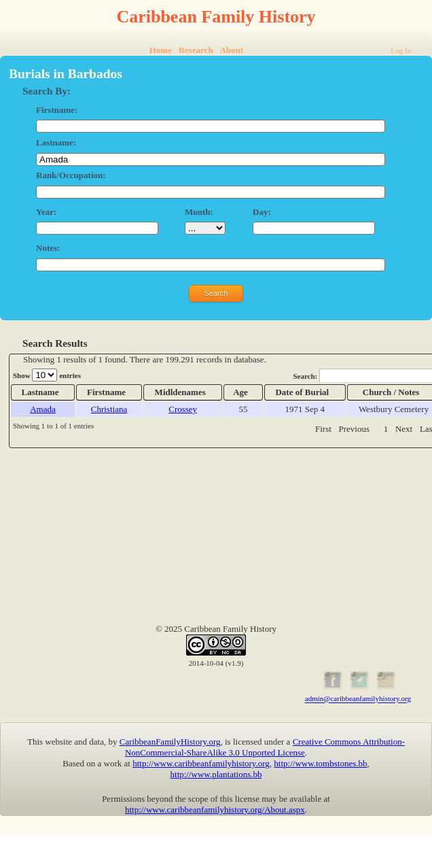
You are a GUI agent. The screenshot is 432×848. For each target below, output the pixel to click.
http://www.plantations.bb (216, 774)
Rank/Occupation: (71, 175)
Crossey (182, 409)
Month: (199, 212)
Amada (43, 409)
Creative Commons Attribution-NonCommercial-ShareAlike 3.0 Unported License (265, 747)
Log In (401, 50)
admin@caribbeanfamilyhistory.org (358, 699)
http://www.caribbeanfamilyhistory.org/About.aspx (215, 809)
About (231, 50)
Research (196, 50)
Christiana (109, 409)
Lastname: (56, 142)
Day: (262, 212)
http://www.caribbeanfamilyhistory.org (201, 763)
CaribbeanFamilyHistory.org (170, 741)
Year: (46, 212)
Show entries (47, 375)
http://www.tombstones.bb (320, 763)
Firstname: (56, 110)
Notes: (48, 248)
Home (160, 50)
